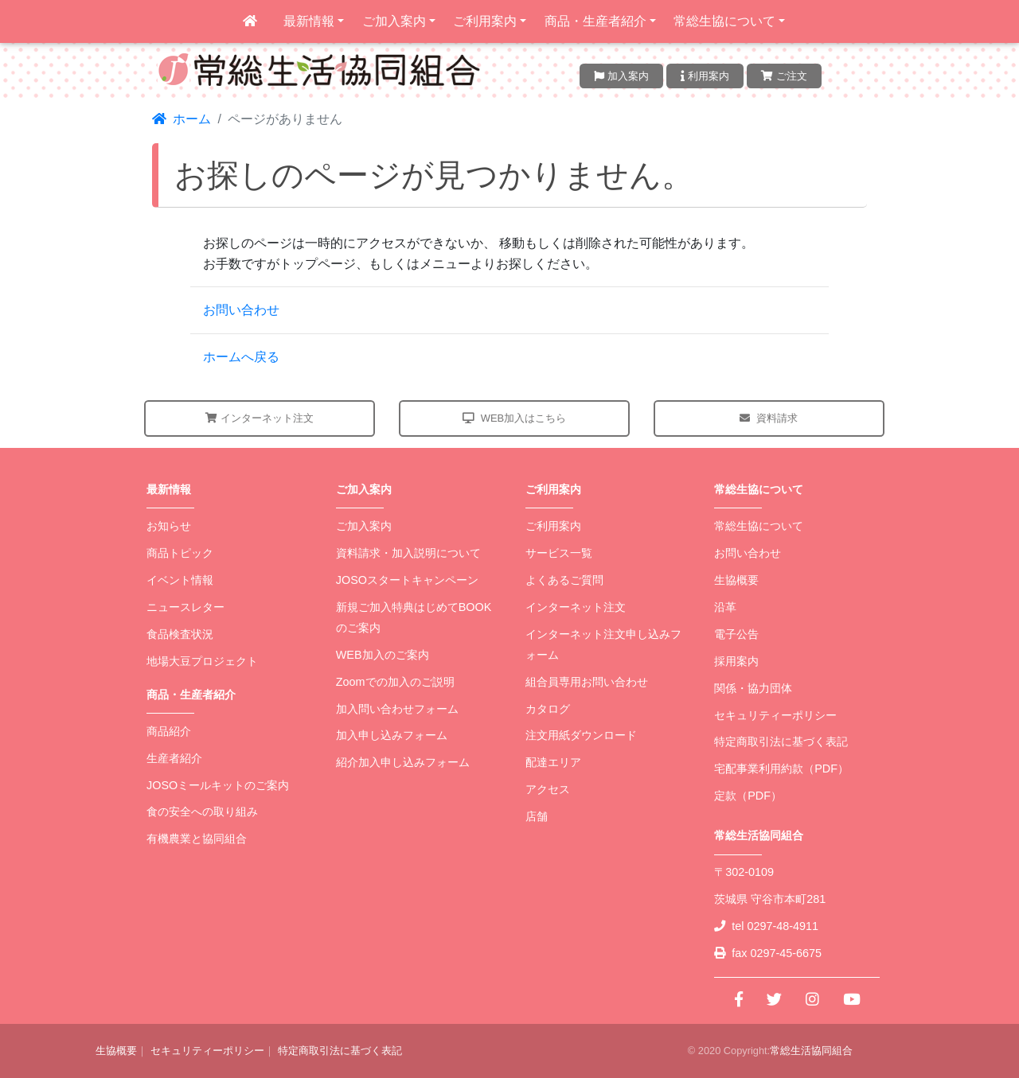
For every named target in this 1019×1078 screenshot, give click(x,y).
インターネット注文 (259, 418)
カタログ (547, 708)
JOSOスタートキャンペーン (407, 580)
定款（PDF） (748, 795)
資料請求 (769, 418)
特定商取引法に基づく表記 (781, 741)
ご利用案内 (485, 21)
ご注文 (784, 76)
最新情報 (308, 21)
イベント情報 (179, 580)
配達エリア (553, 762)
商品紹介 (168, 731)
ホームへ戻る (241, 357)
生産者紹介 (174, 758)
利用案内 (705, 76)
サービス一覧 (558, 553)
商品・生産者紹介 (595, 21)
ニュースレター (185, 607)
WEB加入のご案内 (382, 654)
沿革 (725, 607)
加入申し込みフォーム (391, 735)
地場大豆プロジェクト (202, 661)
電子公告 (736, 634)
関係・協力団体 (753, 688)
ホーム (181, 119)
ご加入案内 (394, 21)
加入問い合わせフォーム (397, 708)
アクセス (547, 789)
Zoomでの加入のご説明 (395, 681)
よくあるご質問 (564, 580)
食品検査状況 (179, 634)
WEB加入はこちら (515, 418)
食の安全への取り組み (202, 811)
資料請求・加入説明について (408, 553)
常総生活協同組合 (811, 1051)
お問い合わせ (241, 310)
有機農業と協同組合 (196, 838)
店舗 (536, 816)
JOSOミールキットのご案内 (217, 785)
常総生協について (724, 21)
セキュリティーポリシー (775, 715)
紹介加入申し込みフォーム (403, 762)
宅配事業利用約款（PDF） (781, 768)
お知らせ (168, 526)
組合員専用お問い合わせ (586, 681)
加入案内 (621, 76)
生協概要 (736, 580)
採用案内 (736, 661)
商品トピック (179, 553)
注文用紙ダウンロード (581, 735)
